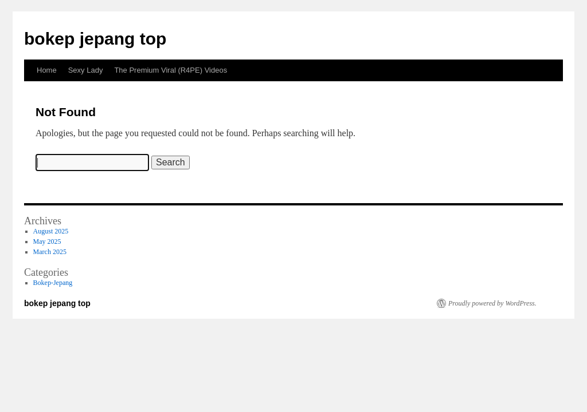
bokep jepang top (95, 38)
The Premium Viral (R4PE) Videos (170, 70)
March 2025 (49, 252)
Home (47, 70)
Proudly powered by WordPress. (492, 303)
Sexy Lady (85, 70)
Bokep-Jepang (53, 283)
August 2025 (51, 231)
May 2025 (47, 241)
